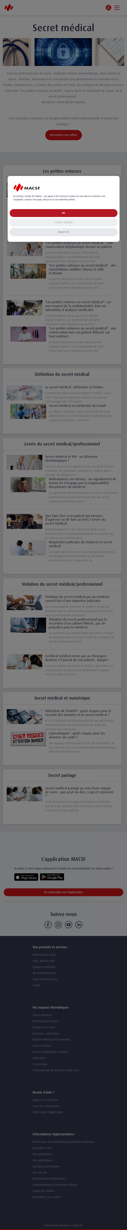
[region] (64, 209)
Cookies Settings (63, 222)
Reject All (63, 232)
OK (63, 213)
